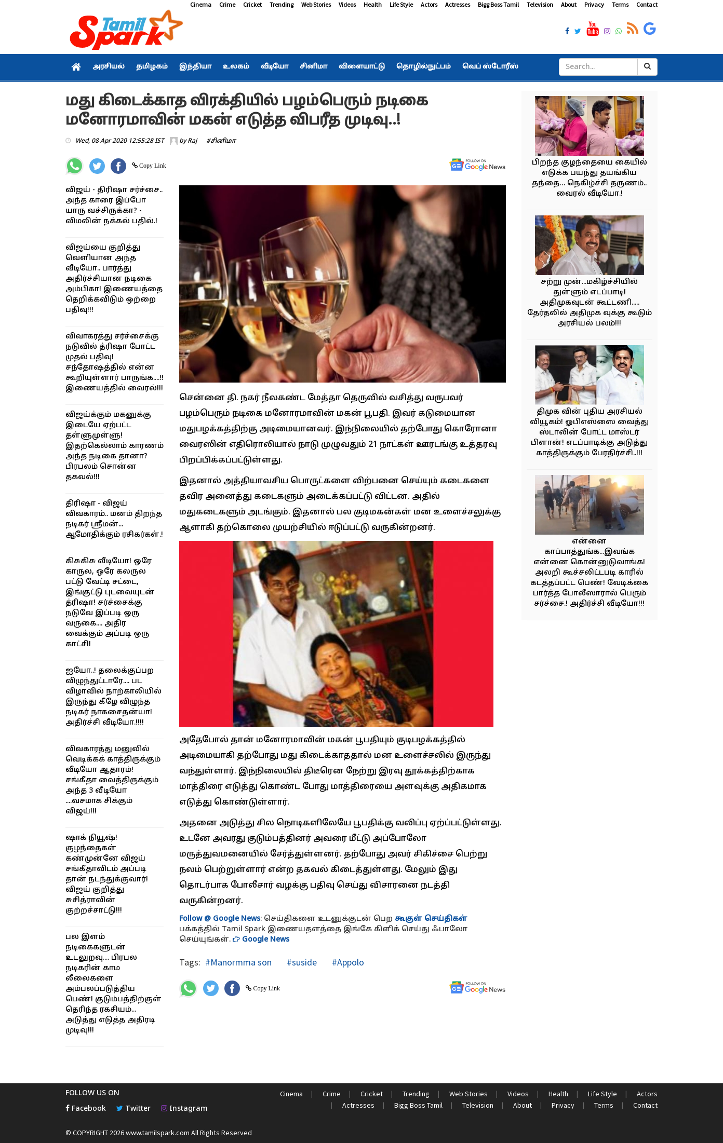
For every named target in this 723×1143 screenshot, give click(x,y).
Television (540, 4)
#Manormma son (238, 962)
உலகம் (236, 67)
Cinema (200, 4)
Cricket (252, 4)
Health (373, 4)
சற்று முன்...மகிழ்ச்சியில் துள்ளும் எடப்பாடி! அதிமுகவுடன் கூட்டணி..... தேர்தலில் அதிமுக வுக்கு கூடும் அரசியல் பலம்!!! (589, 303)
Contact (647, 4)
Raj (192, 141)
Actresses (457, 4)
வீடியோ (274, 67)
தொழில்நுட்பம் (423, 67)
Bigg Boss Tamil (498, 4)
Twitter (133, 1109)
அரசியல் (108, 67)
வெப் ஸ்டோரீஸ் (490, 67)
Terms (620, 4)
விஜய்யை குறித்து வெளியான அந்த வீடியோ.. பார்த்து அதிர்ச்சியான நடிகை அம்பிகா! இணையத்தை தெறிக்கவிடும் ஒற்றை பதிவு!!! (114, 279)
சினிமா (313, 67)
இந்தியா (195, 67)
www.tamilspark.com (158, 1132)
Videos (347, 4)
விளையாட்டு (362, 67)
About (569, 4)
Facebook (85, 1109)
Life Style (401, 4)
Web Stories (316, 4)
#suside (301, 962)
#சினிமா (221, 141)
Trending (281, 4)
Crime (227, 4)
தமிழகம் (152, 67)
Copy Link (152, 165)
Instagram (184, 1109)
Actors (429, 4)
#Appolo (347, 962)
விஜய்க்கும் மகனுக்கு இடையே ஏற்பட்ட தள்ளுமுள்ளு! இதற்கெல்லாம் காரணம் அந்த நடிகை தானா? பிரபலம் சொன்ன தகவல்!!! (114, 446)
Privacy (594, 4)
